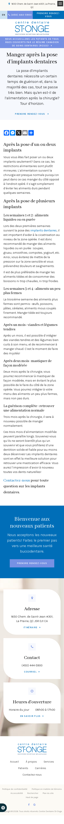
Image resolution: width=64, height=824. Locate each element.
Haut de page (32, 797)
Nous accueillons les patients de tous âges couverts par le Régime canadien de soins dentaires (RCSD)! (32, 42)
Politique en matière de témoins (47, 789)
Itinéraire (30, 627)
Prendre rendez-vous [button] (48, 15)
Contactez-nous (16, 480)
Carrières (40, 768)
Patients (23, 768)
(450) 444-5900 (32, 665)
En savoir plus (30, 716)
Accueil (14, 761)
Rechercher (32, 793)
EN (3, 15)
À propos (31, 761)
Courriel (30, 671)
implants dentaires (43, 230)
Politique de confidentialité (14, 789)
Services (49, 761)
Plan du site (48, 793)
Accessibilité (17, 793)
